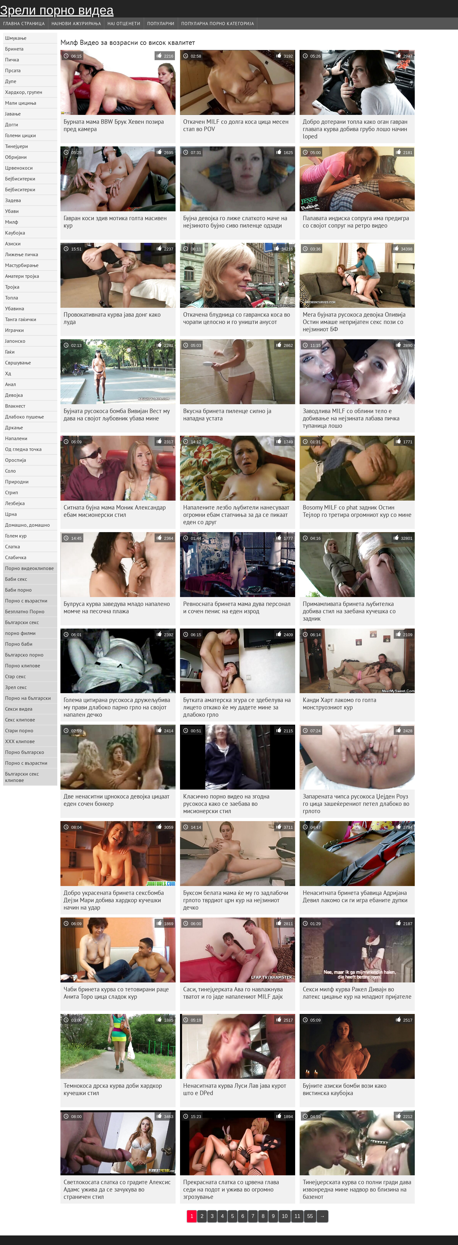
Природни (17, 481)
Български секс (22, 622)
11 (297, 1216)
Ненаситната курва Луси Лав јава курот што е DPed (234, 1089)
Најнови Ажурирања (76, 23)
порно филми (20, 633)
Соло (10, 471)
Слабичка (15, 557)
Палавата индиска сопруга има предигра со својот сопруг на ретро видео (356, 221)
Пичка (12, 59)
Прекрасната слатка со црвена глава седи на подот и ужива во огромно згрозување (231, 1189)
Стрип (11, 492)
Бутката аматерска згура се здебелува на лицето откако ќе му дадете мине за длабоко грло (237, 707)
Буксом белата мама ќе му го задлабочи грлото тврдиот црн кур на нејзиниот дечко (235, 900)
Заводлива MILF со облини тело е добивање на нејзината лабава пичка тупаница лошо (351, 418)
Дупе (10, 81)
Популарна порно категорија (217, 23)
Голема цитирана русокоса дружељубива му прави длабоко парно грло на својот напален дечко (117, 707)
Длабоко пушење (24, 416)
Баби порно (18, 590)
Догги (11, 124)
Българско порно (24, 654)
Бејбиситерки (20, 178)
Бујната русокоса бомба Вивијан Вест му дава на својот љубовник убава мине (117, 414)
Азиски (13, 243)
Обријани (16, 157)
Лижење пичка (21, 254)
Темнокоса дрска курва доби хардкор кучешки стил (113, 1089)
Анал (10, 384)
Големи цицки (20, 135)
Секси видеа (18, 709)
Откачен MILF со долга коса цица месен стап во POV (235, 125)
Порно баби (18, 644)
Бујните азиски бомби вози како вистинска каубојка (344, 1089)
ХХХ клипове (20, 741)
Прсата (13, 70)
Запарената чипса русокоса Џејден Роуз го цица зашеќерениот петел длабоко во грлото (356, 803)
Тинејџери (16, 146)
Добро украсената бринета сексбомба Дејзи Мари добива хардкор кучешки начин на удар (114, 900)
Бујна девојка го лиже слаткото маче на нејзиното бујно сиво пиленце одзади (235, 221)
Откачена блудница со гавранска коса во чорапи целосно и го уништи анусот (236, 318)
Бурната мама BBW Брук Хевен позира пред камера (114, 125)
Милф (11, 222)
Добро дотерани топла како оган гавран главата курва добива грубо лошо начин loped (355, 129)
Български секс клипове (22, 776)
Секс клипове (20, 719)
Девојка (14, 395)
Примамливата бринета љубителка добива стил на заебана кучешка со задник (349, 611)
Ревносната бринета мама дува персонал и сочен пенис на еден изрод (237, 607)
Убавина (14, 308)
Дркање (14, 427)
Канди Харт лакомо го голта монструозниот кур (339, 703)
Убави (12, 211)
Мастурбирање (21, 265)
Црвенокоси (19, 168)
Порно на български (28, 698)
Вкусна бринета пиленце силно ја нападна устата (227, 414)
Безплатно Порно (25, 611)
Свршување (18, 362)
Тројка (12, 287)
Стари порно (19, 730)
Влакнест (15, 406)
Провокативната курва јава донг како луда (112, 318)
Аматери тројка (22, 276)
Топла (11, 297)
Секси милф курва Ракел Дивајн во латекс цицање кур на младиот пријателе (357, 992)
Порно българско (24, 752)
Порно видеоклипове (29, 568)
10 (285, 1216)
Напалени (16, 438)
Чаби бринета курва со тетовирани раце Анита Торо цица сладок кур (116, 992)
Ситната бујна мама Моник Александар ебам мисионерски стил (115, 510)
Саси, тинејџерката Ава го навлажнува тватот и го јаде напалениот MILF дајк (233, 992)
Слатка (12, 546)
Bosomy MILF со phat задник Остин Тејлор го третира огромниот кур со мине (357, 510)
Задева (13, 200)
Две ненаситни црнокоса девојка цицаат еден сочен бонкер (117, 799)
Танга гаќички (20, 319)
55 (310, 1216)
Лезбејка (15, 503)
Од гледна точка (23, 449)
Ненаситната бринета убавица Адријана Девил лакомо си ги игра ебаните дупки (355, 896)
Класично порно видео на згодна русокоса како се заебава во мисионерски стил (226, 803)
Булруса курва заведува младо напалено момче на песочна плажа (117, 607)
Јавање (13, 113)
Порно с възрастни (26, 600)
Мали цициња (20, 103)
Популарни (161, 23)
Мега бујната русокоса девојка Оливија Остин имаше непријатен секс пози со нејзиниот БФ (354, 322)
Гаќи (10, 351)
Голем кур (16, 535)
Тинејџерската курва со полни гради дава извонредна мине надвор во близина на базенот (357, 1189)
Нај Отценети (124, 23)
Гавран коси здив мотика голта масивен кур (115, 221)
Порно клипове (22, 665)
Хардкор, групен (23, 92)
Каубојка (15, 232)
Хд (8, 373)
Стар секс (15, 676)
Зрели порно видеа (57, 10)
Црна (11, 514)
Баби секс (16, 579)
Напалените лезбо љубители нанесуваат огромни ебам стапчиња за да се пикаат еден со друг (236, 514)
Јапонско (15, 341)
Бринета (14, 49)
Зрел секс (16, 687)
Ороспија (15, 460)
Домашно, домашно (27, 525)
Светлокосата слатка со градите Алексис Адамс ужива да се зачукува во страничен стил (117, 1189)
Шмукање (15, 38)
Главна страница (24, 23)
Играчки (14, 330)
